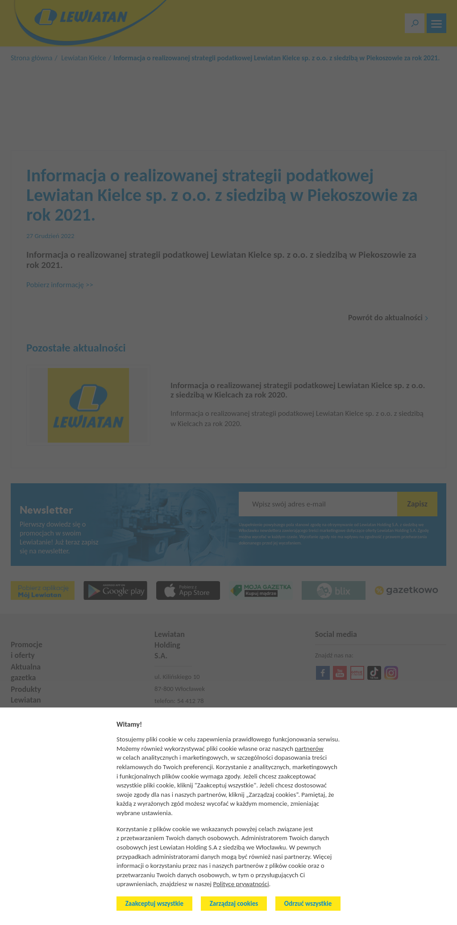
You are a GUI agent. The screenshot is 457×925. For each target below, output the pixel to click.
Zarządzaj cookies (234, 904)
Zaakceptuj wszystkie (154, 904)
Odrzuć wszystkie (308, 904)
